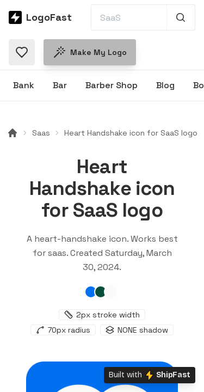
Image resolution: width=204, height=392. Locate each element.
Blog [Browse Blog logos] (165, 85)
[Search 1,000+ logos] (180, 17)
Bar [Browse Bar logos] (60, 85)
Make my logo (90, 52)
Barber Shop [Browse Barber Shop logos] (111, 85)
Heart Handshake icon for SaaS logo (130, 133)
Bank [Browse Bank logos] (23, 85)
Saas (41, 133)
